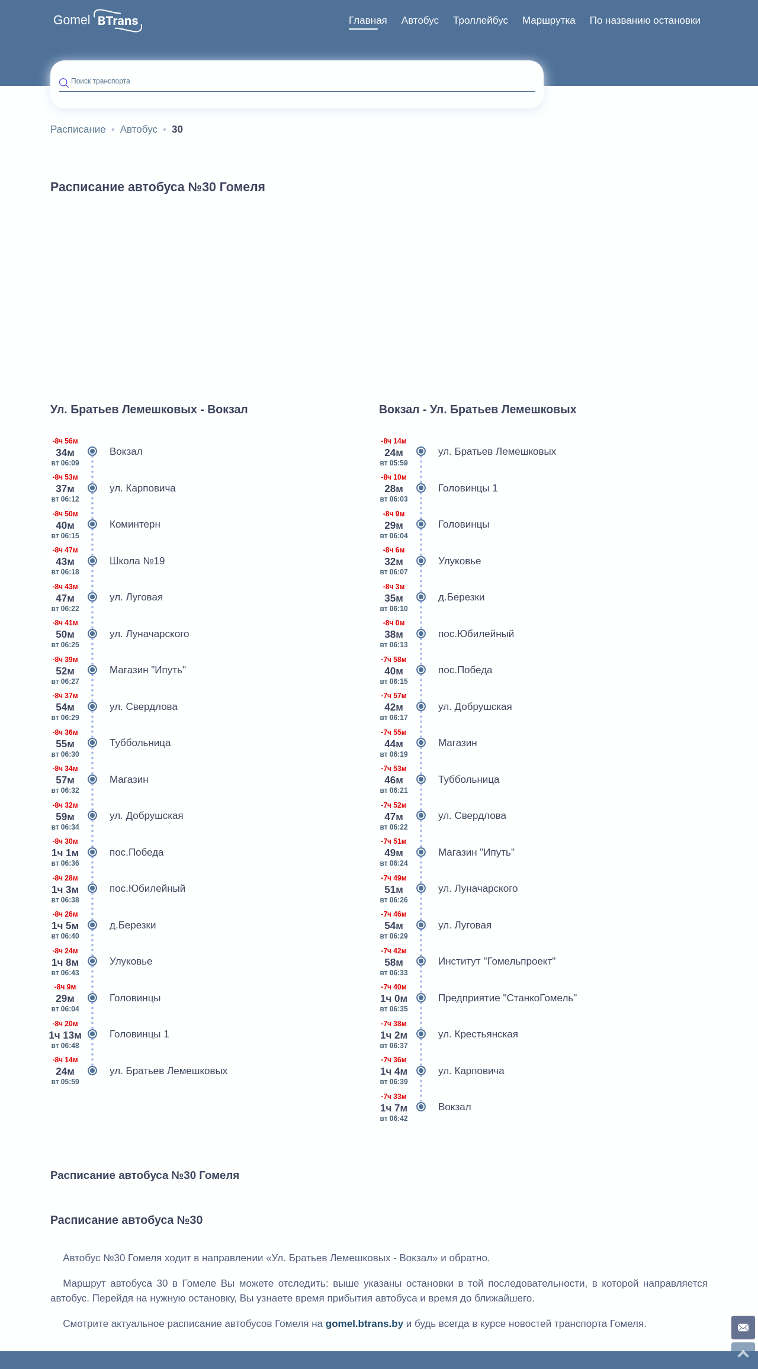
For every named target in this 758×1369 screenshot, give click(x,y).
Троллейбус (480, 20)
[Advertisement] (379, 292)
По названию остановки (645, 20)
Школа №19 (107, 561)
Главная (368, 20)
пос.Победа (107, 852)
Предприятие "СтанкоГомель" (478, 998)
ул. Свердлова (114, 707)
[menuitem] (368, 21)
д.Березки (103, 925)
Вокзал (96, 452)
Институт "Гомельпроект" (467, 961)
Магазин (99, 780)
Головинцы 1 (109, 1034)
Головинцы (105, 998)
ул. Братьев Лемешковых (138, 1071)
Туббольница (110, 743)
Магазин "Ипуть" (118, 670)
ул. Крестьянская (448, 1034)
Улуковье (101, 961)
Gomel (72, 20)
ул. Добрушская (117, 816)
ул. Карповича (113, 488)
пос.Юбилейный (117, 889)
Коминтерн (105, 524)
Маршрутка (549, 20)
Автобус (420, 20)
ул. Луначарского (119, 634)
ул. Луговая (106, 597)
